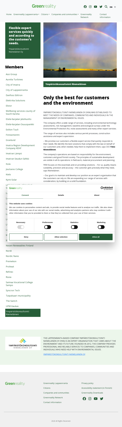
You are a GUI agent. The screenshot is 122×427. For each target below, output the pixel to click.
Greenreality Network (86, 15)
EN (111, 7)
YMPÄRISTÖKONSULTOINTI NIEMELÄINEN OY (64, 354)
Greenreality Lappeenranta (55, 383)
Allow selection (60, 237)
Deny (26, 237)
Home (9, 14)
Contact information (105, 15)
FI (115, 7)
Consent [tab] (25, 195)
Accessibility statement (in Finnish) (96, 388)
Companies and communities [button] (64, 14)
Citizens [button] (44, 14)
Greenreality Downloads (92, 392)
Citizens (46, 388)
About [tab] (96, 195)
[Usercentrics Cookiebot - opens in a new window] (102, 188)
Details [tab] (61, 195)
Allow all (95, 237)
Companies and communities (56, 392)
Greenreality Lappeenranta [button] (25, 14)
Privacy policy (87, 383)
